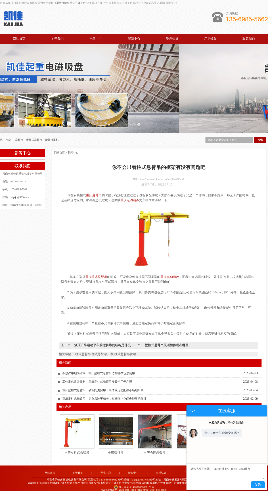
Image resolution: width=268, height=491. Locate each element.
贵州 (158, 486)
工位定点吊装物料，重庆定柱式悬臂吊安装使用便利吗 (97, 378)
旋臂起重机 (52, 136)
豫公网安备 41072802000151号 (134, 483)
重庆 (146, 486)
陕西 (164, 486)
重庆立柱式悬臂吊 (76, 449)
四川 (127, 486)
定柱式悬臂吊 (34, 136)
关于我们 (57, 39)
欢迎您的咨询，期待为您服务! (227, 422)
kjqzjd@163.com (19, 193)
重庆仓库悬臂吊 (154, 449)
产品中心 (95, 39)
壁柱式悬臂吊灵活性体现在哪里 (166, 341)
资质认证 (161, 469)
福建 (121, 486)
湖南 (139, 486)
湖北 (133, 486)
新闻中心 (134, 39)
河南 (152, 486)
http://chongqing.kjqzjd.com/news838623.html (162, 175)
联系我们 (249, 39)
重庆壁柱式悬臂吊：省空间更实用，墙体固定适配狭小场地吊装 (103, 386)
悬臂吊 (19, 136)
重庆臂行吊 (116, 449)
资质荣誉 (172, 39)
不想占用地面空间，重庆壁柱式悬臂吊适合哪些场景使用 (98, 369)
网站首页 (19, 39)
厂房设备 (210, 39)
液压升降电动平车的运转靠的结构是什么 (102, 341)
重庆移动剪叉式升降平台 (71, 2)
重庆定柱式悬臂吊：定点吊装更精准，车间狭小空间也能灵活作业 (104, 395)
